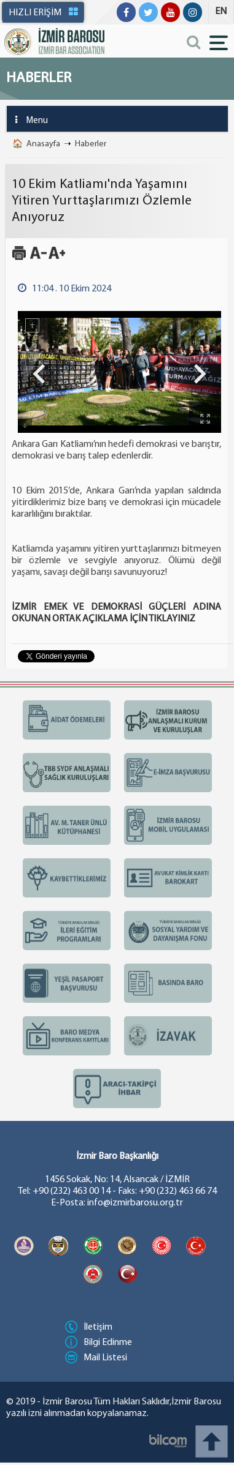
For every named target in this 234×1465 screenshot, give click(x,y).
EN (221, 12)
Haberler (90, 144)
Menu (27, 119)
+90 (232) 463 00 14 (72, 1191)
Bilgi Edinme (98, 1342)
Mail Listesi (96, 1358)
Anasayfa (43, 144)
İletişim (88, 1327)
